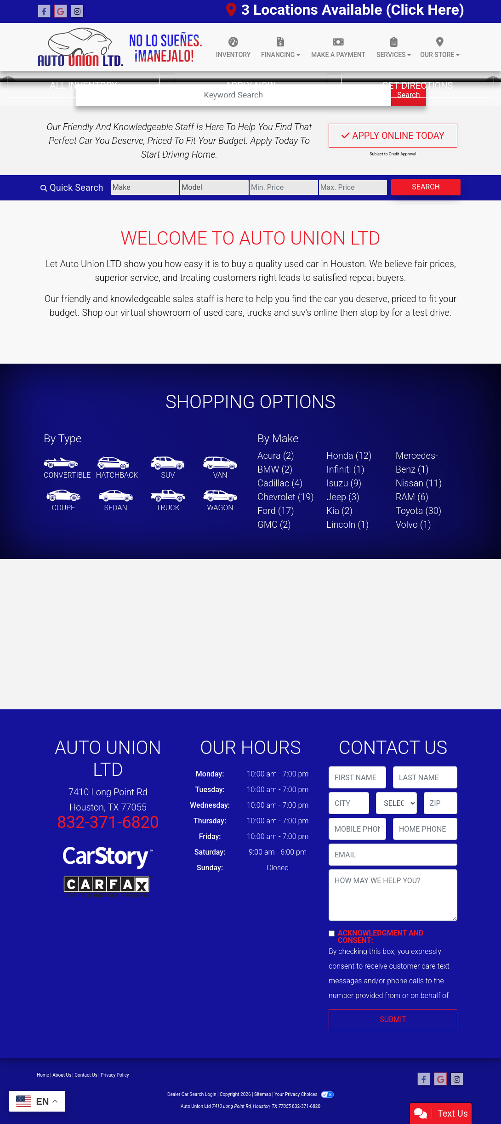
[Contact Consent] (332, 933)
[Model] (214, 187)
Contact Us (86, 1075)
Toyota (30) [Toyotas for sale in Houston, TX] (419, 510)
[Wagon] (220, 501)
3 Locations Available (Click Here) (345, 9)
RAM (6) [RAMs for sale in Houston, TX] (412, 496)
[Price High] (353, 187)
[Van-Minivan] (220, 468)
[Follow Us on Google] (60, 11)
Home (43, 1075)
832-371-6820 (108, 822)
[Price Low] (284, 187)
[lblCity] (349, 803)
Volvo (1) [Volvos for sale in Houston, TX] (413, 524)
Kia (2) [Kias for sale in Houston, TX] (339, 510)
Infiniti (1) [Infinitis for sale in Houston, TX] (345, 469)
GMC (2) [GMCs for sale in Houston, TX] (274, 524)
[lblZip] (440, 803)
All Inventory (83, 85)
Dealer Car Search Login (191, 1094)
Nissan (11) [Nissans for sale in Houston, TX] (419, 483)
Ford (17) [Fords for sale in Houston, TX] (275, 510)
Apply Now (250, 85)
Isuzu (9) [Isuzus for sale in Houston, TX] (343, 483)
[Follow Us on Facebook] (44, 11)
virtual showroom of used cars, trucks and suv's (215, 312)
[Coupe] (63, 501)
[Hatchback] (117, 468)
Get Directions (417, 85)
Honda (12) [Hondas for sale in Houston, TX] (348, 455)
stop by (374, 312)
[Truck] (168, 501)
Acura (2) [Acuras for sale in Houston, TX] (275, 455)
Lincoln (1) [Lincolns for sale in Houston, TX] (347, 524)
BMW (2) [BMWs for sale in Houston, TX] (274, 469)
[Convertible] (67, 468)
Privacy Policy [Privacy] (115, 1075)
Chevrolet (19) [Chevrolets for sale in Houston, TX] (285, 496)
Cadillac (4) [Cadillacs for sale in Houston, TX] (279, 483)
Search (426, 187)
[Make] (145, 187)
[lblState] (396, 803)
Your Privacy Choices (304, 1094)
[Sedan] (116, 501)
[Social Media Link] (77, 11)
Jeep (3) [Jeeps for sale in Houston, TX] (342, 496)
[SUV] (168, 468)
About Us (61, 1075)
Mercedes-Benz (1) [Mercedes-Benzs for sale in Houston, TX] (417, 462)
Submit (393, 1019)
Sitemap (262, 1094)
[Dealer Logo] (120, 47)
